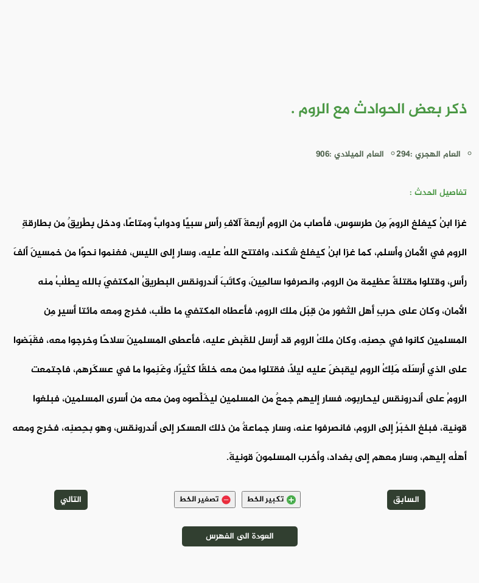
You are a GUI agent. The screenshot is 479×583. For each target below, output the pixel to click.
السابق (406, 500)
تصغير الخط (205, 499)
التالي (71, 500)
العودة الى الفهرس (240, 536)
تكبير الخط (271, 499)
